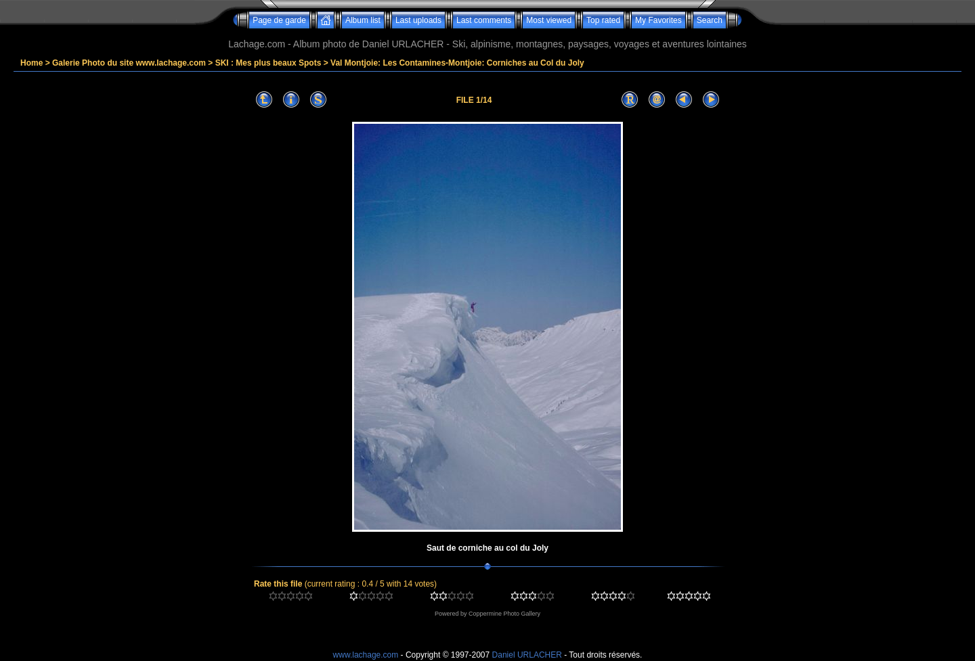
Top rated (603, 20)
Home (31, 63)
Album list (363, 20)
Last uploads (418, 20)
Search (709, 20)
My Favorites (658, 20)
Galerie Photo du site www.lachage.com (129, 63)
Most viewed (548, 20)
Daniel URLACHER (527, 655)
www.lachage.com (366, 655)
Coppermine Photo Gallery (504, 613)
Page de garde (279, 20)
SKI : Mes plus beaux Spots (268, 63)
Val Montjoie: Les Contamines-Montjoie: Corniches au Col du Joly (457, 63)
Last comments (483, 20)
